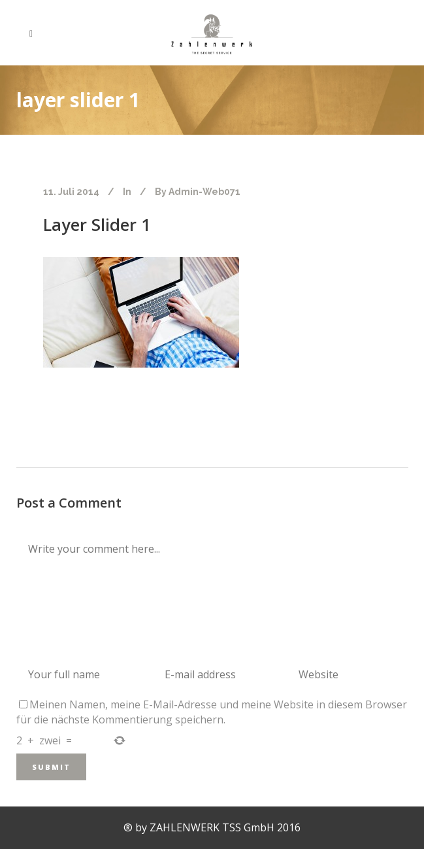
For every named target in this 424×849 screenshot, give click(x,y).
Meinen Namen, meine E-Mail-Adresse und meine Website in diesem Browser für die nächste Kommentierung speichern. (211, 712)
